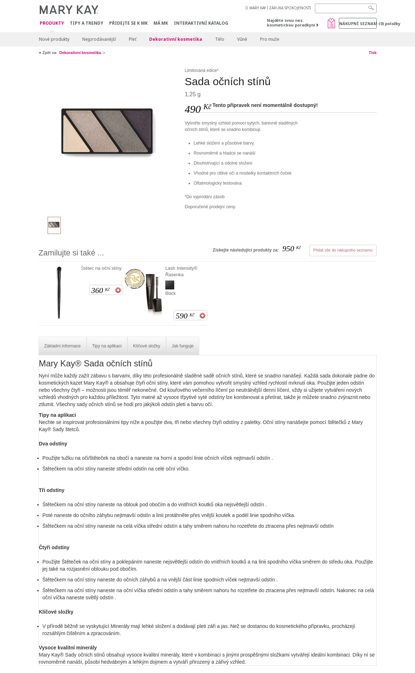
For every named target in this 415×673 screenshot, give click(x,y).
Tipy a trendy (86, 23)
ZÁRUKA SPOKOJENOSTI (290, 7)
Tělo (219, 39)
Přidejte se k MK (128, 23)
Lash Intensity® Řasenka (181, 271)
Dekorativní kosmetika (175, 39)
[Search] (346, 8)
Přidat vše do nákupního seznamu (342, 250)
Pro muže (269, 39)
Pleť (132, 39)
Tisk (373, 52)
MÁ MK (160, 23)
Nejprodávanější (99, 39)
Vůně (242, 39)
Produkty (52, 23)
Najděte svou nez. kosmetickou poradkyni (291, 22)
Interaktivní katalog (201, 23)
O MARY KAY (255, 7)
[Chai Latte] (109, 138)
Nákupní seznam (358, 23)
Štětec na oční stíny (101, 268)
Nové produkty (54, 39)
